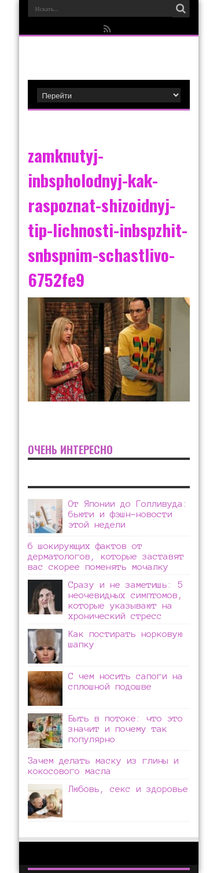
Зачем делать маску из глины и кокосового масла (103, 766)
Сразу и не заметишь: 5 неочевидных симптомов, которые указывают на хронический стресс (125, 600)
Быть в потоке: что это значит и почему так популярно (125, 728)
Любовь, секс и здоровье (128, 789)
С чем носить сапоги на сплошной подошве (125, 681)
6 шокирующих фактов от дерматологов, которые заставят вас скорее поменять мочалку (106, 556)
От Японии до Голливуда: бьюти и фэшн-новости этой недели (128, 514)
